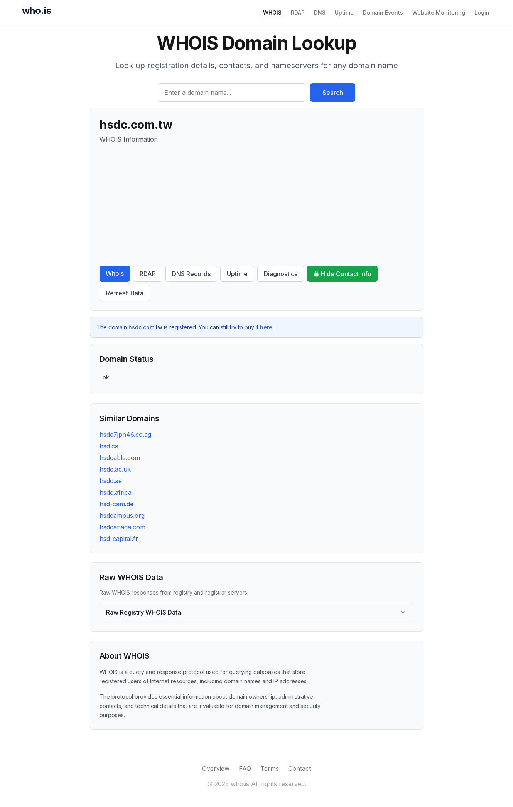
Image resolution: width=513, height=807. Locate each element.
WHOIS (272, 12)
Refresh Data (124, 293)
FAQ (245, 768)
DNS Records (191, 274)
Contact (299, 768)
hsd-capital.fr (119, 538)
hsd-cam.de (116, 504)
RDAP (298, 12)
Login (481, 12)
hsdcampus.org (122, 515)
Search (332, 92)
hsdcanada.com (122, 527)
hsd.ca (109, 446)
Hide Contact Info (342, 274)
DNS (320, 12)
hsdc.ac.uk (115, 469)
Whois (115, 273)
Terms (269, 768)
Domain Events (383, 12)
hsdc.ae (111, 481)
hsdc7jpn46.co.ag (125, 434)
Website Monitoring (438, 12)
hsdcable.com (120, 458)
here (266, 327)
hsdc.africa (116, 492)
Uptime (344, 12)
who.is (36, 10)
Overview (216, 768)
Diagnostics (280, 274)
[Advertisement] (256, 205)
